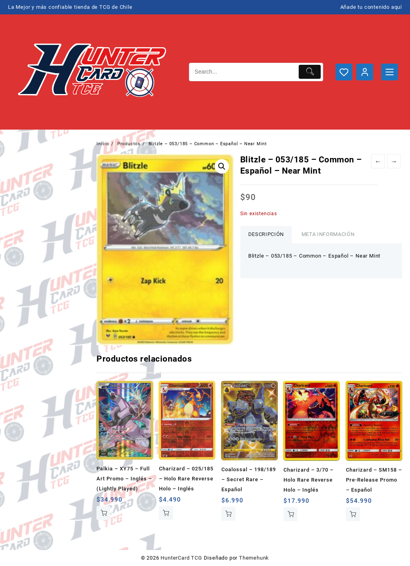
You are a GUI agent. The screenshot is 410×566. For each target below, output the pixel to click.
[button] (222, 166)
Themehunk (254, 558)
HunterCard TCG (181, 558)
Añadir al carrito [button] (103, 513)
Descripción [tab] (266, 234)
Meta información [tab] (327, 234)
